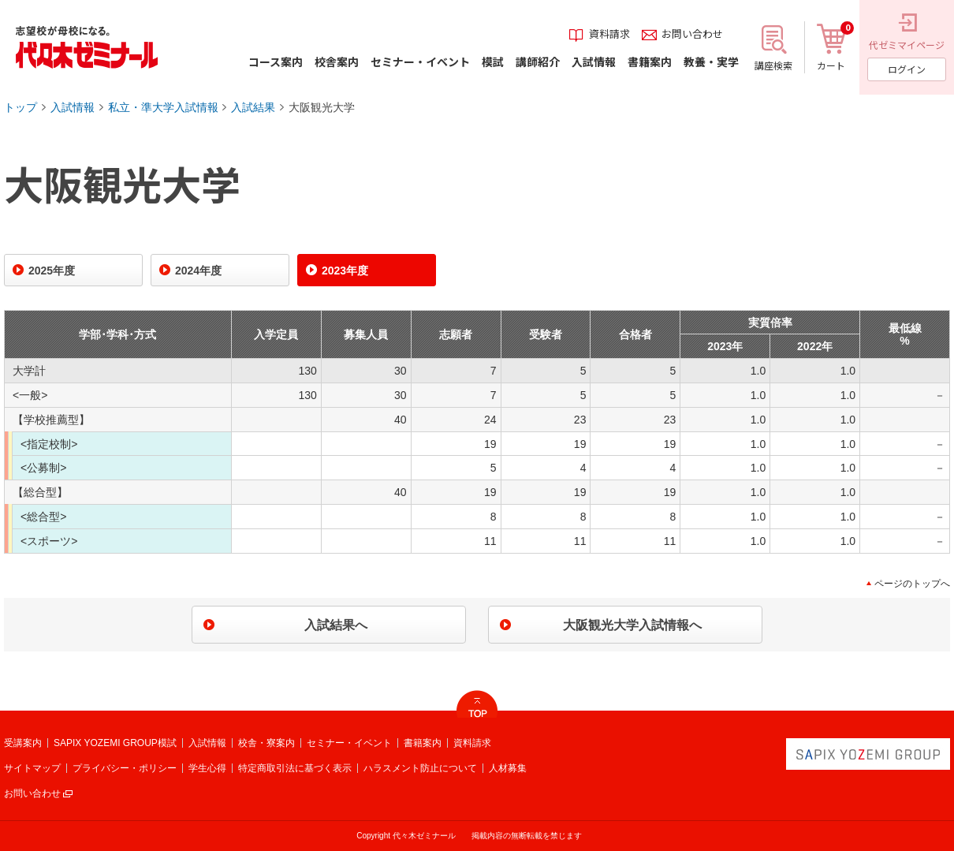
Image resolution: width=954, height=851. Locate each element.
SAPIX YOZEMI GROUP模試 (115, 742)
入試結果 (253, 107)
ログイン (907, 69)
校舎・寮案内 (266, 742)
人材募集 (508, 768)
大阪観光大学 (322, 107)
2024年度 (198, 270)
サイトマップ (32, 768)
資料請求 (472, 742)
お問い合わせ (32, 793)
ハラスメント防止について (420, 768)
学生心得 (207, 768)
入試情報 (72, 107)
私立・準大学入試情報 (163, 107)
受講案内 (23, 742)
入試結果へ (335, 625)
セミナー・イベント (349, 742)
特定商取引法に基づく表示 (295, 768)
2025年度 (51, 270)
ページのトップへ (912, 583)
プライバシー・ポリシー (125, 768)
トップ (20, 107)
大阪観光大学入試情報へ (632, 625)
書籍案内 (423, 742)
